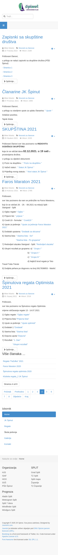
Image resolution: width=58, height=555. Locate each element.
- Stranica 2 (7, 72)
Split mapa (36, 479)
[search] (17, 16)
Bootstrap (5, 534)
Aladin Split (7, 496)
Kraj (26, 396)
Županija (35, 482)
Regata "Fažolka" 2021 (13, 361)
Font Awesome (7, 540)
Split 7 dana (7, 503)
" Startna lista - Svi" (24, 236)
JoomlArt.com (7, 525)
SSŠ (4, 482)
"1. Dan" (17, 340)
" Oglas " (20, 212)
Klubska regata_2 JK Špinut (15, 376)
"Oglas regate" (23, 315)
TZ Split (34, 476)
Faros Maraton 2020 (12, 366)
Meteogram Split (9, 500)
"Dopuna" (21, 336)
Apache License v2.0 (10, 536)
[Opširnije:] (9, 81)
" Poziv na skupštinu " (32, 163)
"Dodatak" (18, 327)
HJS (4, 472)
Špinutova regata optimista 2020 (17, 371)
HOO (4, 479)
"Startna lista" (22, 331)
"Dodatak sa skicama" (31, 231)
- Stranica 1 (7, 67)
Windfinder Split (9, 506)
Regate (7, 426)
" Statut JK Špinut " (25, 167)
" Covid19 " (27, 220)
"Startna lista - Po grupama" (28, 240)
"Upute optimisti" (28, 323)
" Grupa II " (35, 253)
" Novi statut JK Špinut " (36, 171)
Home (7, 414)
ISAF (4, 476)
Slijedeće (17, 396)
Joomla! (5, 528)
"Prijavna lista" (22, 319)
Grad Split (35, 472)
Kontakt (7, 444)
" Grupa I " (37, 248)
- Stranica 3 (7, 76)
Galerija (7, 438)
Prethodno (19, 392)
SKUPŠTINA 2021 (19, 129)
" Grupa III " (35, 257)
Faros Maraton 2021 (21, 181)
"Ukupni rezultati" (20, 344)
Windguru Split (8, 510)
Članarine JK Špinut (21, 91)
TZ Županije (36, 486)
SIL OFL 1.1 (33, 540)
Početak (7, 392)
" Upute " (49, 111)
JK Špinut (8, 420)
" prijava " (19, 216)
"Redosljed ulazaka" (45, 244)
